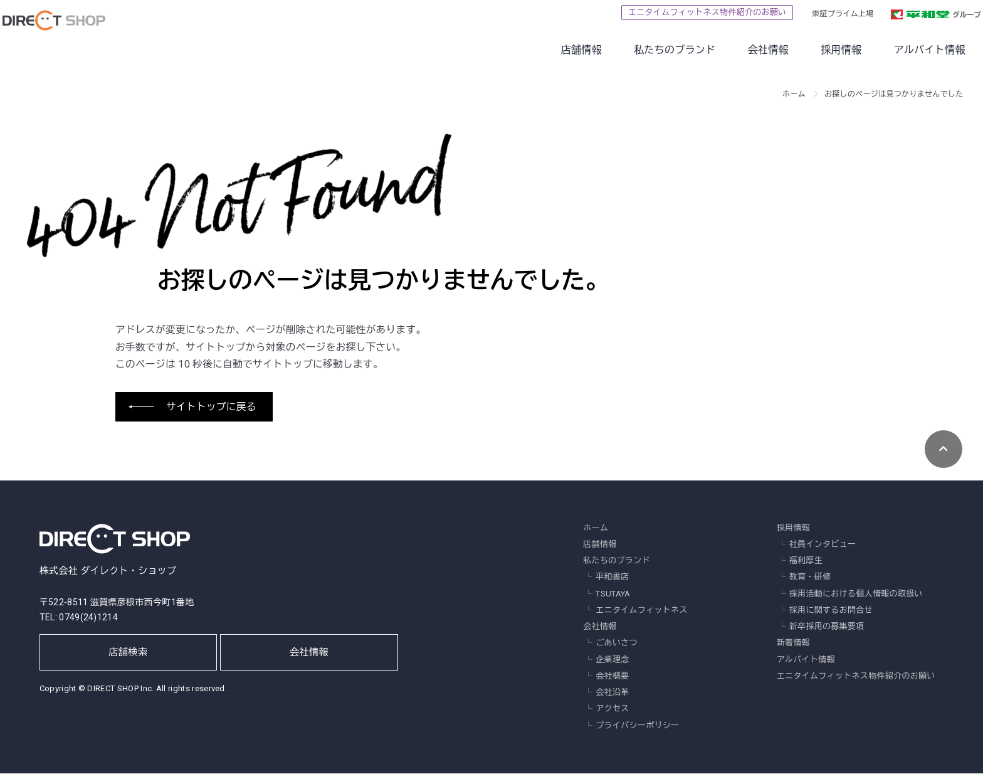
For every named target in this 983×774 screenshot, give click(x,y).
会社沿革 (612, 692)
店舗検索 (128, 658)
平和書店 (612, 578)
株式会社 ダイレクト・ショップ (114, 549)
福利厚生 (806, 561)
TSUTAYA (613, 594)
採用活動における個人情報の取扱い (856, 594)
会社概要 (612, 676)
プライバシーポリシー (637, 726)
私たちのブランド (647, 50)
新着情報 (793, 644)
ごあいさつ (617, 644)
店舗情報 (552, 50)
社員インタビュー (822, 544)
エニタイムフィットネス (641, 610)
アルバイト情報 (901, 50)
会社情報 (740, 50)
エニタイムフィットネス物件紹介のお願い (679, 12)
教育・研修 (810, 578)
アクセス (612, 709)
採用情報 (812, 50)
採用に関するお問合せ (831, 610)
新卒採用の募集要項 (827, 627)
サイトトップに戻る (211, 407)
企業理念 (612, 660)
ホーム (794, 94)
